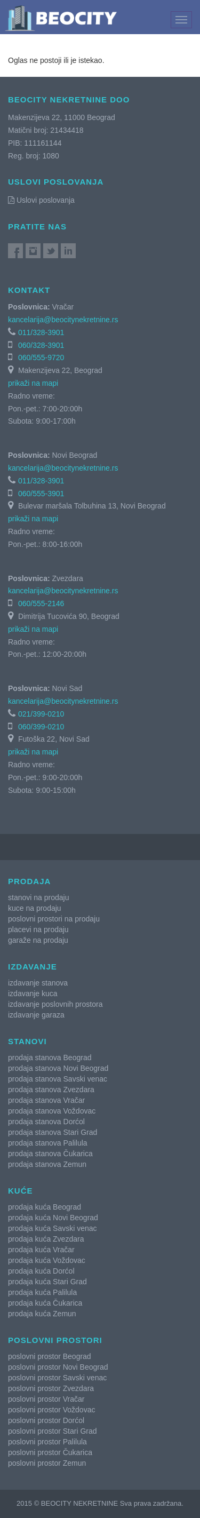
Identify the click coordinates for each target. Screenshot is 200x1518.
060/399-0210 (41, 726)
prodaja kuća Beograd (44, 1207)
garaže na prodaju (38, 940)
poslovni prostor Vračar (46, 1399)
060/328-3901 (41, 345)
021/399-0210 (41, 714)
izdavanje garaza (36, 1015)
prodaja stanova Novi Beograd (58, 1068)
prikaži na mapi (33, 383)
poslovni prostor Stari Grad (52, 1431)
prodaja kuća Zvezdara (46, 1239)
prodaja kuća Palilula (42, 1292)
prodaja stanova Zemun (47, 1164)
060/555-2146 (41, 603)
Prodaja (29, 881)
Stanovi (27, 1041)
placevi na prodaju (38, 929)
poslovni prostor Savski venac (57, 1377)
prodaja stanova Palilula (47, 1143)
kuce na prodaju (34, 908)
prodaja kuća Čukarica (45, 1303)
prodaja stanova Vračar (46, 1100)
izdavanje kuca (33, 993)
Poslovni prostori (55, 1340)
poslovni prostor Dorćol (46, 1420)
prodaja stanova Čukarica (50, 1153)
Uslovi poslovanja (41, 200)
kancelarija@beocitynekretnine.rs (63, 319)
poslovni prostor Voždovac (51, 1409)
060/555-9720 (41, 357)
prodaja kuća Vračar (41, 1249)
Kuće (20, 1190)
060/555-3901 (41, 493)
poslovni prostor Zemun (47, 1463)
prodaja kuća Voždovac (46, 1260)
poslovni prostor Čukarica (50, 1452)
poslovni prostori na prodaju (54, 919)
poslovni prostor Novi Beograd (58, 1367)
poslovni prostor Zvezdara (51, 1388)
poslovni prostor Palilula (47, 1441)
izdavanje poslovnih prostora (55, 1004)
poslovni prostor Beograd (49, 1356)
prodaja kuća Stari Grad (47, 1281)
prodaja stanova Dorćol (46, 1121)
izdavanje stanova (38, 983)
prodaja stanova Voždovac (51, 1111)
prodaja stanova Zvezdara (51, 1089)
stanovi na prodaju (38, 897)
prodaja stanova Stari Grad (52, 1132)
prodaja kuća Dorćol (41, 1271)
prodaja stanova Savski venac (57, 1079)
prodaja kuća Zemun (42, 1313)
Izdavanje (32, 966)
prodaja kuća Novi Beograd (53, 1217)
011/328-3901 (41, 332)
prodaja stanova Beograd (49, 1057)
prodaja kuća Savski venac (52, 1228)
